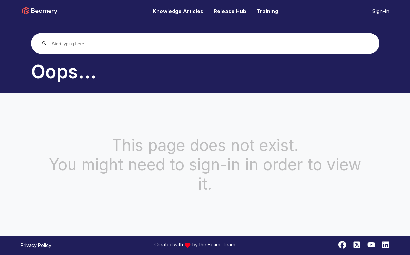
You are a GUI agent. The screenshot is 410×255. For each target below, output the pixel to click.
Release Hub (230, 11)
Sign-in (380, 11)
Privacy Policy (36, 245)
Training (267, 11)
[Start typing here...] (77, 43)
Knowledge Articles (178, 11)
